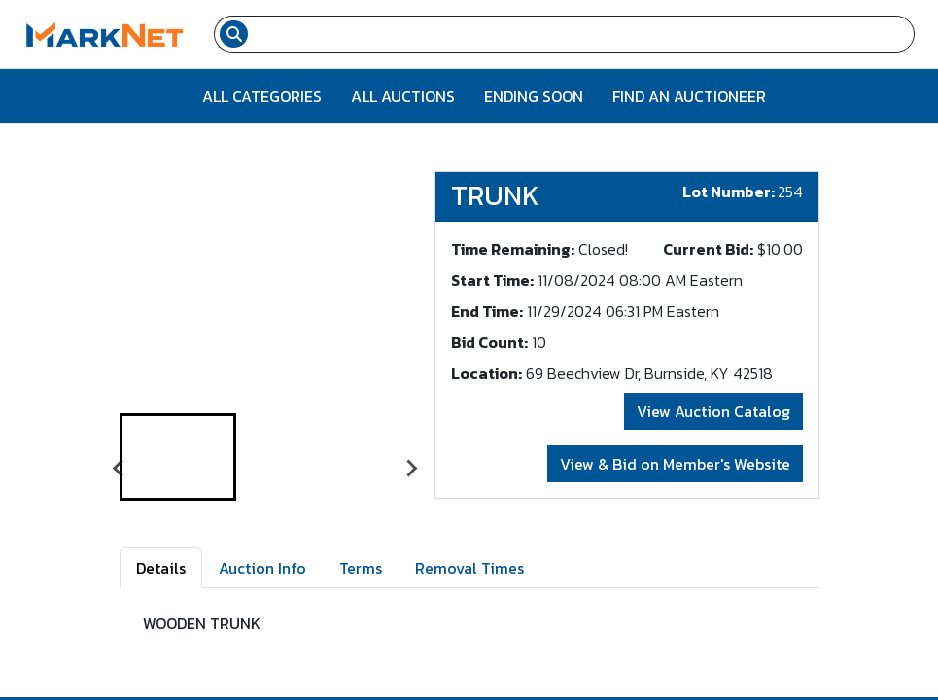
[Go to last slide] (119, 468)
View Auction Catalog (713, 411)
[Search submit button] (234, 34)
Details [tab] (161, 567)
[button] (178, 457)
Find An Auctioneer (689, 96)
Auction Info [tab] (262, 567)
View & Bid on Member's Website (675, 463)
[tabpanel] (469, 631)
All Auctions (403, 96)
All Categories (262, 96)
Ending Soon (533, 96)
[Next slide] (411, 468)
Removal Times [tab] (469, 567)
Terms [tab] (360, 567)
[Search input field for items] (584, 34)
